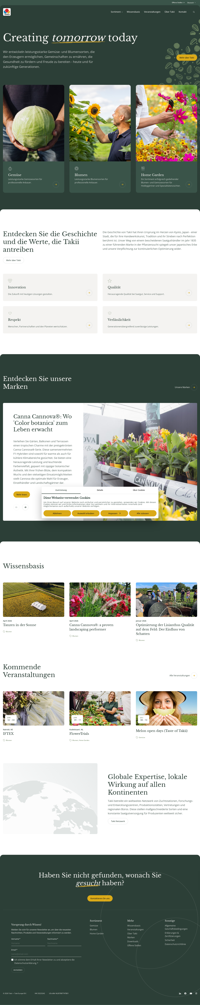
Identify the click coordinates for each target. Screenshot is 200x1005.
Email (13, 950)
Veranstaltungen (152, 11)
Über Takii (170, 11)
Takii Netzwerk (118, 821)
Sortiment (117, 11)
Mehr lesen (21, 494)
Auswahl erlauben (85, 513)
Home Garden (97, 933)
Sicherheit (170, 940)
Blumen (93, 929)
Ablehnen (57, 513)
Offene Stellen (134, 945)
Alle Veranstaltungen (183, 676)
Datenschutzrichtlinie (175, 944)
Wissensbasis (133, 11)
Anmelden (17, 970)
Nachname (52, 939)
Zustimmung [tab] (61, 490)
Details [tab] (100, 490)
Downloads (132, 941)
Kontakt (183, 11)
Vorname (15, 939)
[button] (25, 507)
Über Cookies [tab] (139, 490)
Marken (131, 937)
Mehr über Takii (186, 57)
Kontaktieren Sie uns (100, 898)
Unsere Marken (186, 388)
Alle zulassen (143, 513)
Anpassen (114, 513)
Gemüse (94, 925)
